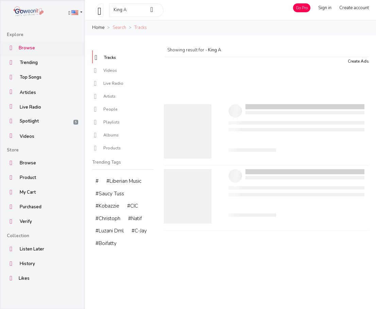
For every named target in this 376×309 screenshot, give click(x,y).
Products (107, 148)
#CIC (132, 205)
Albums (106, 135)
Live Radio (24, 107)
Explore (15, 35)
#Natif (135, 218)
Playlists (107, 122)
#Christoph (108, 218)
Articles (21, 92)
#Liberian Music (123, 181)
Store (13, 150)
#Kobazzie (107, 205)
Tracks (105, 57)
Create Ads (358, 61)
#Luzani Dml (110, 230)
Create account (354, 8)
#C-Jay (139, 230)
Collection (18, 236)
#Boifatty (106, 243)
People (106, 109)
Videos (20, 136)
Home (98, 28)
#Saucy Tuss (110, 193)
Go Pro (302, 8)
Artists (105, 96)
